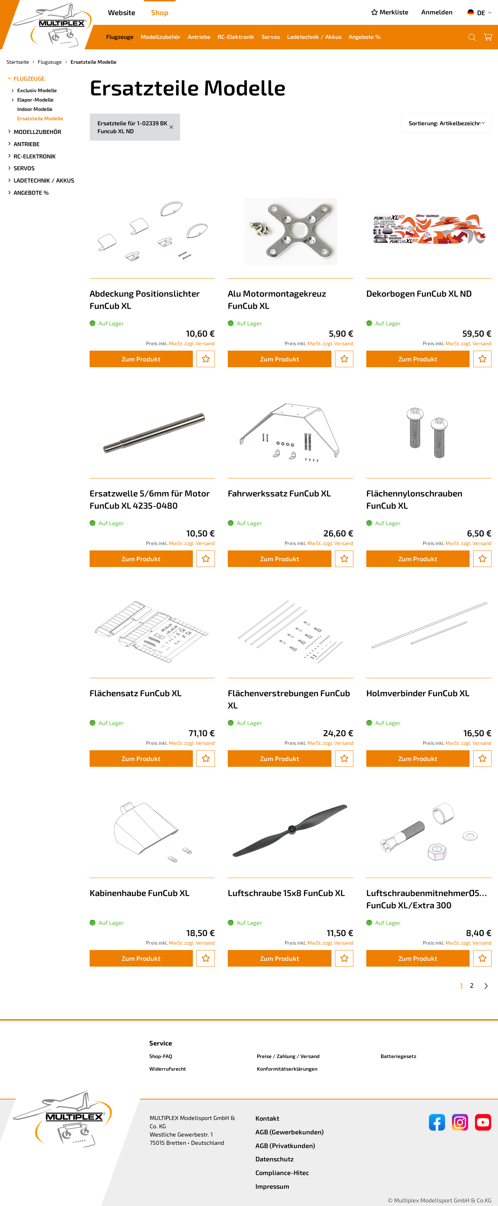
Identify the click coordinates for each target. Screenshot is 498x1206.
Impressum (272, 1186)
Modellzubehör (161, 36)
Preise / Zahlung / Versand (288, 1056)
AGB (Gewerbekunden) (289, 1132)
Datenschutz (274, 1159)
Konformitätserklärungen (287, 1069)
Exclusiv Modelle (33, 90)
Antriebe (199, 36)
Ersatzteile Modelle (40, 118)
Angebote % (364, 36)
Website (121, 12)
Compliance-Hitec (282, 1172)
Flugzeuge (119, 36)
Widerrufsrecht (167, 1069)
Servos (271, 36)
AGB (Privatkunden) (285, 1145)
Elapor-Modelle (32, 99)
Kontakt (267, 1118)
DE (476, 12)
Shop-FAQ (160, 1056)
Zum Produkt (141, 359)
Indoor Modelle (35, 109)
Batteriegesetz (398, 1056)
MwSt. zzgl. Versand (192, 343)
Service (160, 1043)
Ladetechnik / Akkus (314, 36)
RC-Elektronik (236, 36)
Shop (159, 12)
